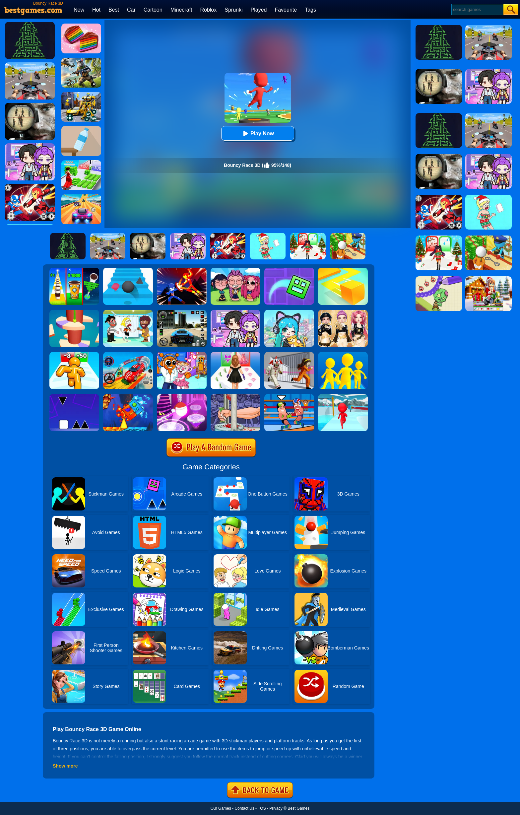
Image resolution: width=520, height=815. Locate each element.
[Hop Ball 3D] (182, 396)
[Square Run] (74, 396)
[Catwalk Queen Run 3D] (235, 354)
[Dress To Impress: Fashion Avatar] (343, 312)
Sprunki (233, 10)
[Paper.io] (343, 270)
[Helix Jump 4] (74, 312)
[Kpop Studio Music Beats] (235, 270)
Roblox (208, 10)
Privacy (275, 808)
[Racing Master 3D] (81, 196)
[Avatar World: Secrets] (235, 312)
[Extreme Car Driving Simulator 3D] (182, 312)
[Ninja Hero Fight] (182, 270)
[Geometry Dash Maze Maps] (289, 270)
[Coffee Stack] (74, 270)
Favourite (286, 10)
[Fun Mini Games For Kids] (182, 354)
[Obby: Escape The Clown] (289, 354)
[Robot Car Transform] (81, 94)
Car (131, 10)
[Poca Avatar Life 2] (289, 312)
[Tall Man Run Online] (74, 354)
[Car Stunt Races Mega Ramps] (128, 354)
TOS (262, 808)
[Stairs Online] (128, 270)
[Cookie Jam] (81, 26)
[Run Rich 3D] (81, 162)
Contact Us (244, 808)
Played (259, 10)
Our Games (221, 808)
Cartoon (153, 10)
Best (113, 10)
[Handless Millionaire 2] (235, 396)
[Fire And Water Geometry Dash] (128, 396)
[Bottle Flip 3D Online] (81, 128)
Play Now (257, 133)
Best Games (298, 808)
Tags (310, 10)
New (79, 10)
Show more (65, 766)
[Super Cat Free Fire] (81, 60)
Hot (96, 10)
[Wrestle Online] (289, 396)
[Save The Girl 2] (128, 312)
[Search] (477, 9)
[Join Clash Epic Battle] (343, 354)
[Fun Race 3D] (343, 396)
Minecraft (181, 10)
